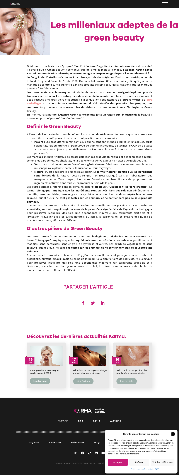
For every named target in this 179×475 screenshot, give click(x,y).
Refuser (139, 462)
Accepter (117, 462)
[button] (172, 434)
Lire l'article (40, 381)
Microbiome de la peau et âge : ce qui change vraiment (90, 372)
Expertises (55, 442)
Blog (97, 442)
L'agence (34, 442)
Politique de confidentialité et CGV (145, 469)
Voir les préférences (162, 462)
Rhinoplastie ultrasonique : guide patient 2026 (45, 372)
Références (77, 442)
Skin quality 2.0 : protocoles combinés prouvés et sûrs (131, 372)
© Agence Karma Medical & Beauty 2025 (75, 463)
